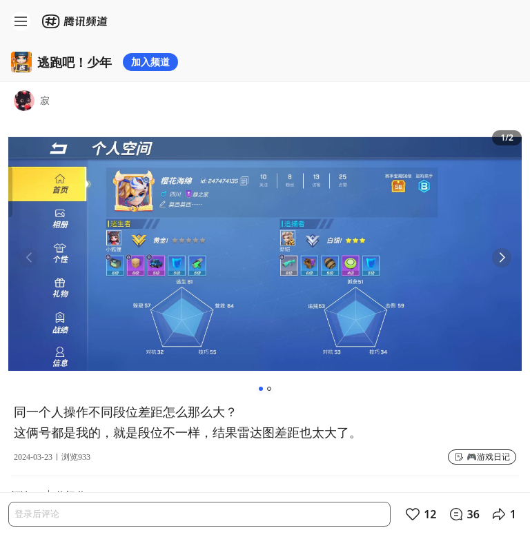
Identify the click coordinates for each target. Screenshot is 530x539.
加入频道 (150, 61)
